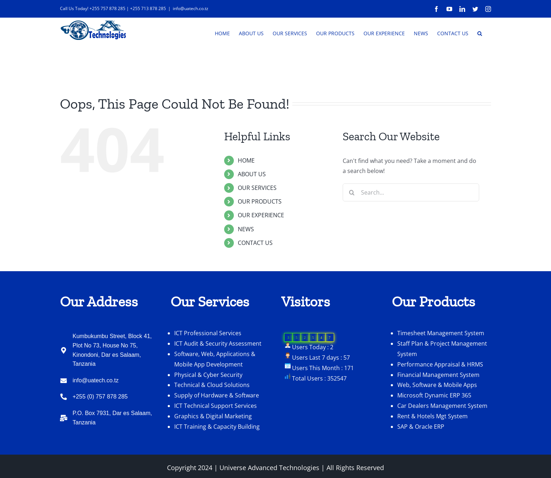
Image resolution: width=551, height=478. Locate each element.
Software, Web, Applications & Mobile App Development (214, 359)
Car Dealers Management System (442, 406)
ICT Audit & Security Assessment (217, 343)
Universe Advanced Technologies (269, 467)
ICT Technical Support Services (215, 406)
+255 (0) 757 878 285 (100, 396)
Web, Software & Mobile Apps (437, 385)
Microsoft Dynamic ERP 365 (434, 395)
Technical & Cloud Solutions (212, 385)
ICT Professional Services (207, 333)
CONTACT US (255, 243)
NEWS (246, 229)
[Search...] (411, 192)
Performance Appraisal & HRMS (440, 364)
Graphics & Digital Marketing (213, 416)
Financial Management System (438, 375)
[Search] (352, 192)
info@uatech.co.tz (190, 8)
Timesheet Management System (440, 333)
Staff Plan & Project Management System (442, 349)
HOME (246, 160)
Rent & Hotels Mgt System (432, 416)
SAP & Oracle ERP (420, 427)
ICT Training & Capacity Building (217, 427)
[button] (479, 33)
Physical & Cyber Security (208, 375)
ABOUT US (252, 174)
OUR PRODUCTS (260, 201)
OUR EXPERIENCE (261, 215)
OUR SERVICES (257, 188)
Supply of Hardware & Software (216, 395)
